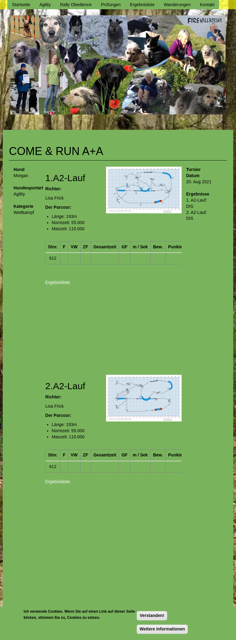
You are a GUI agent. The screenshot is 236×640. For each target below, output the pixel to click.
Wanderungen (177, 4)
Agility (45, 4)
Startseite (21, 4)
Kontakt (207, 4)
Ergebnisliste (142, 4)
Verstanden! (152, 615)
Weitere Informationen (162, 628)
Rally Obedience (76, 4)
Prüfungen (111, 4)
